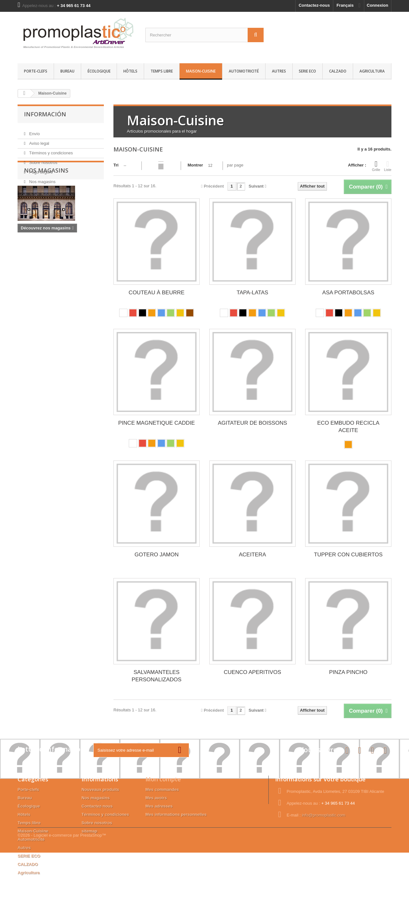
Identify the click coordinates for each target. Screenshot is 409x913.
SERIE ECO (307, 71)
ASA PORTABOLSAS (348, 293)
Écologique (99, 71)
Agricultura (372, 71)
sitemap (89, 831)
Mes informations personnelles (175, 814)
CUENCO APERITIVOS (252, 672)
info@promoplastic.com (323, 815)
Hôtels (130, 71)
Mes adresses (159, 806)
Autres (279, 71)
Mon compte (163, 779)
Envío (34, 131)
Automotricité (244, 71)
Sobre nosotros (43, 160)
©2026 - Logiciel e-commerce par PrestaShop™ (62, 895)
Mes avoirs (156, 797)
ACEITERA (252, 555)
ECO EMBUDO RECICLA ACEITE (348, 426)
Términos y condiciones (50, 150)
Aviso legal (38, 140)
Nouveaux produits (100, 789)
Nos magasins (42, 179)
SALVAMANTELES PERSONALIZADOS (156, 676)
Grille (376, 166)
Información (45, 114)
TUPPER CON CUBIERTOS (348, 555)
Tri (116, 165)
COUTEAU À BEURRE (157, 293)
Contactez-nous (314, 5)
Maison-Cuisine (201, 71)
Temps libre (161, 71)
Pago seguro (40, 169)
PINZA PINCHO (348, 672)
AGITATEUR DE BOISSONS (252, 423)
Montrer (195, 165)
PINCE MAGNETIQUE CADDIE (156, 423)
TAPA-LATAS (252, 293)
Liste (387, 166)
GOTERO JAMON (157, 555)
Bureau (67, 71)
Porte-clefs (35, 71)
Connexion (377, 5)
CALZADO (337, 71)
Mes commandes (162, 789)
